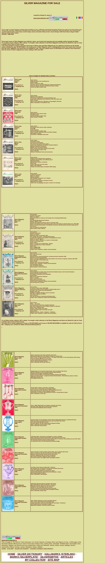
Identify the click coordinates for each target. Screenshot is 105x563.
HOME (11, 554)
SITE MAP (53, 559)
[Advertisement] (16, 18)
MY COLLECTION (35, 559)
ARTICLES (67, 556)
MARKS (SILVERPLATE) (24, 556)
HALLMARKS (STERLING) (59, 554)
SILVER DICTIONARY (29, 554)
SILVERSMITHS (49, 556)
